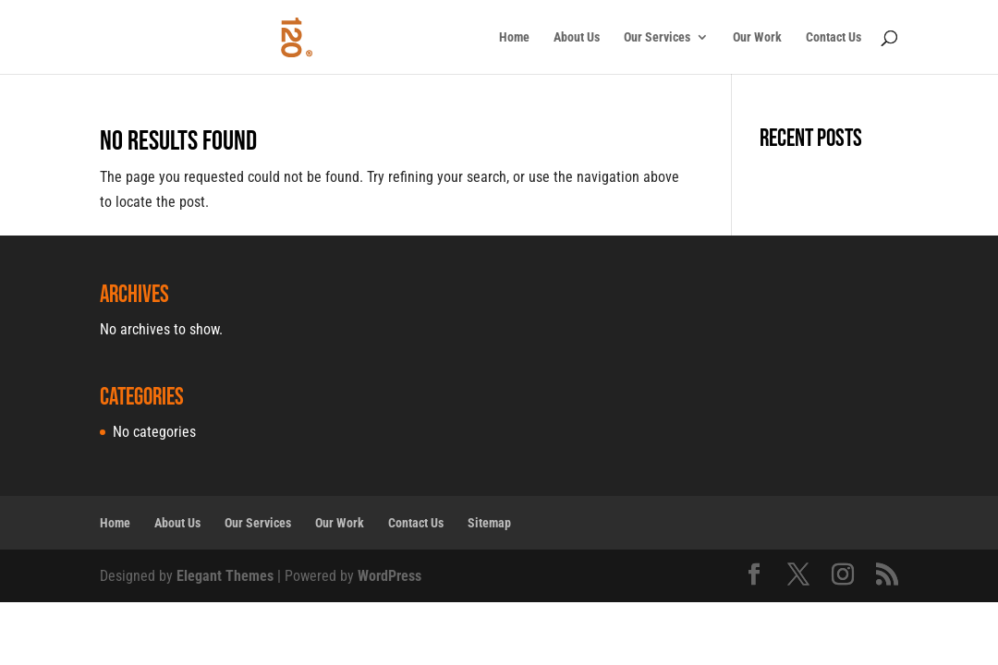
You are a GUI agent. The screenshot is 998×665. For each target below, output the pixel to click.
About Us (577, 37)
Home (514, 37)
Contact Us (833, 37)
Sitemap (489, 522)
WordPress (389, 576)
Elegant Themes (225, 576)
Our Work (757, 37)
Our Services (657, 37)
